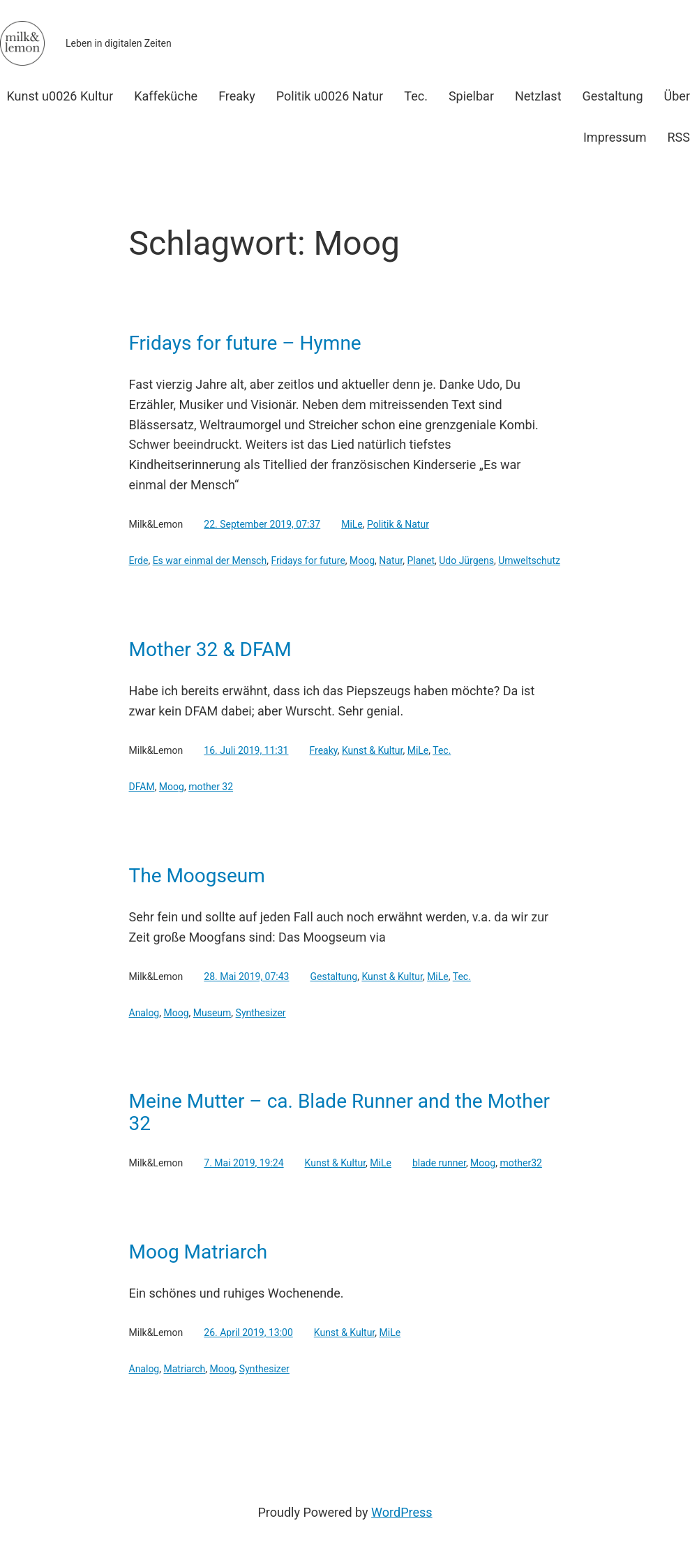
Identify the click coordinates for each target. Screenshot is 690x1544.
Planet (421, 560)
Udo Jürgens (466, 560)
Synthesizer (261, 1012)
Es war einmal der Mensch (210, 560)
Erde (139, 560)
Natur (391, 560)
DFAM (142, 786)
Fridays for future (308, 560)
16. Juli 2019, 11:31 (246, 750)
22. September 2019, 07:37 (262, 524)
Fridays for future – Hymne (245, 343)
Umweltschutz (529, 560)
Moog (362, 560)
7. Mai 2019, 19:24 (243, 1162)
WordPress (401, 1512)
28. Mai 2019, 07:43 (246, 976)
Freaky (323, 750)
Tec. (442, 750)
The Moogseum (197, 876)
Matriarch (184, 1368)
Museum (212, 1012)
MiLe (352, 524)
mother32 (520, 1162)
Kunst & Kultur (372, 750)
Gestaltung (333, 976)
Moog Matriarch (198, 1252)
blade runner (439, 1162)
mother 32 (210, 786)
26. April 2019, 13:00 (248, 1332)
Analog (144, 1012)
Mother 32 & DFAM (210, 650)
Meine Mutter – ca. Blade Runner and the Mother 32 (339, 1112)
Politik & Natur (398, 524)
